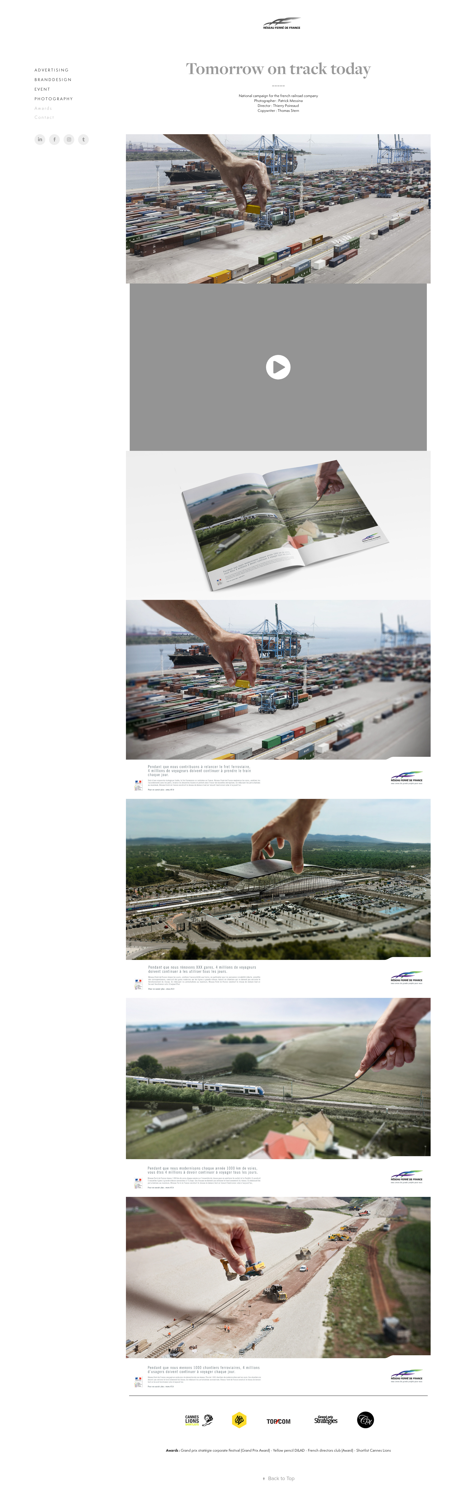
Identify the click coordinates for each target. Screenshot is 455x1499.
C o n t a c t (44, 117)
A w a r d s (43, 108)
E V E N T (42, 89)
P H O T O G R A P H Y (53, 98)
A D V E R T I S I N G (51, 70)
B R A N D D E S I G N (53, 79)
